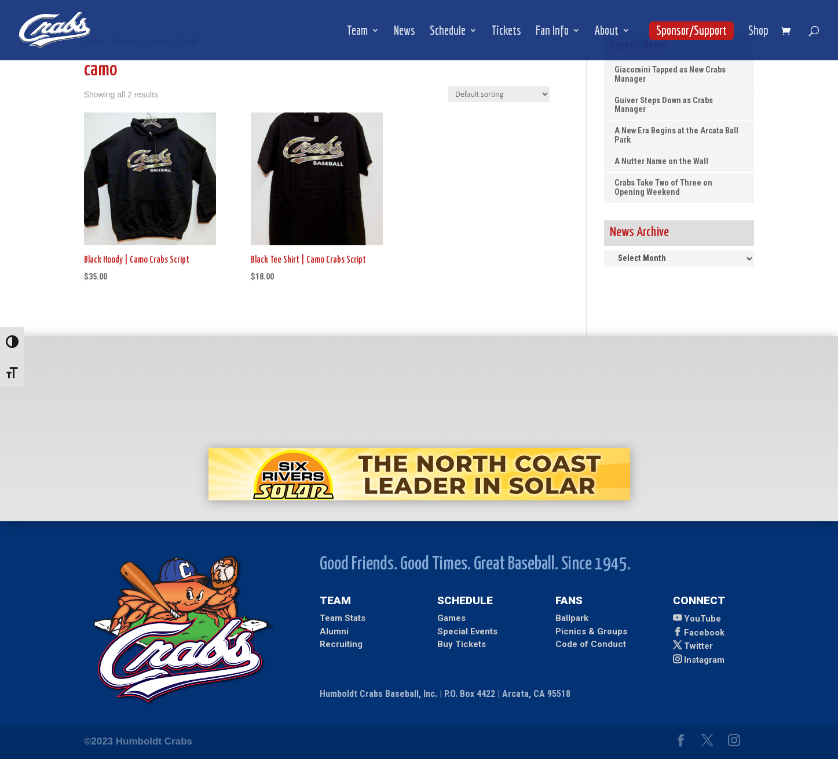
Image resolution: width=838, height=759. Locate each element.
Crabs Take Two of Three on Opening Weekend (663, 187)
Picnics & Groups (591, 631)
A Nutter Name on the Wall (661, 161)
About (607, 31)
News (404, 31)
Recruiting (341, 644)
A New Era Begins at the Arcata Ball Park (676, 135)
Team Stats (342, 618)
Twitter (698, 646)
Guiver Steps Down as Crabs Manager (663, 105)
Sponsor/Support (691, 30)
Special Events (467, 631)
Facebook (704, 632)
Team (357, 31)
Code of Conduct (590, 644)
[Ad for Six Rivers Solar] (419, 497)
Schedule (448, 31)
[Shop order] (499, 94)
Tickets (506, 31)
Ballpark (571, 618)
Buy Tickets (461, 644)
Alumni (334, 631)
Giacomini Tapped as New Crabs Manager (670, 74)
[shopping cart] (788, 31)
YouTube (702, 618)
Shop (758, 31)
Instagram (704, 660)
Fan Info (552, 31)
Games (451, 618)
